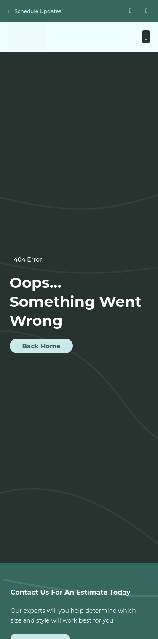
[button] (146, 36)
